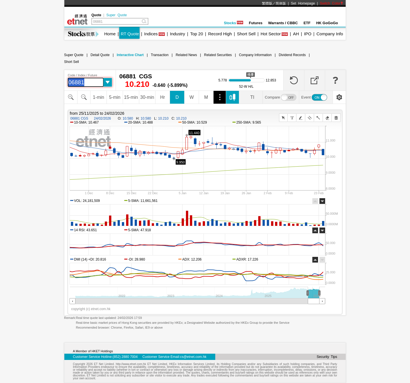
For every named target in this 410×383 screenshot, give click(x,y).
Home (110, 33)
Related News (186, 55)
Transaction (160, 55)
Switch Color (331, 3)
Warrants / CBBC (283, 23)
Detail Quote (100, 55)
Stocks (233, 23)
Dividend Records (292, 55)
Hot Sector (271, 33)
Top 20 (196, 33)
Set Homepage (303, 3)
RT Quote (130, 33)
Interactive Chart (130, 55)
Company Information (255, 55)
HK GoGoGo (327, 23)
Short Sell (246, 33)
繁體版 (267, 3)
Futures (256, 23)
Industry (177, 33)
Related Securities (218, 55)
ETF (307, 23)
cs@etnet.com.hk (193, 357)
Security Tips (327, 357)
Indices (151, 33)
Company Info (329, 33)
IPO (307, 33)
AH (296, 33)
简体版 (281, 3)
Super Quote (116, 15)
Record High (220, 33)
